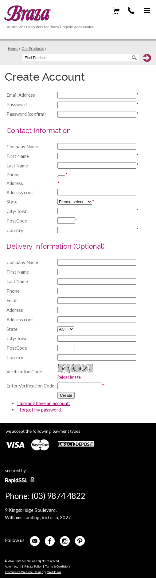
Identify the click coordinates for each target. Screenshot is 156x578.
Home (13, 48)
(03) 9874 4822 (131, 10)
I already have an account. (43, 403)
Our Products (32, 48)
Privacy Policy (33, 566)
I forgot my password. (39, 409)
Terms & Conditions (58, 566)
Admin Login (13, 566)
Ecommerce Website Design (24, 572)
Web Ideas (54, 572)
